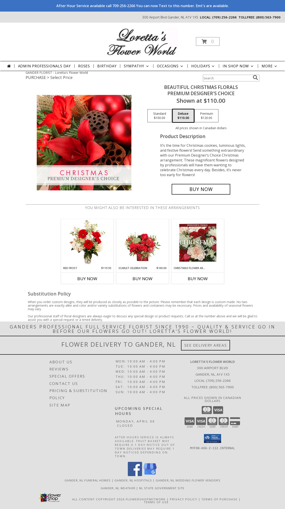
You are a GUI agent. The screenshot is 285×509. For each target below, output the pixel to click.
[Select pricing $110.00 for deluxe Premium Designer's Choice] (183, 115)
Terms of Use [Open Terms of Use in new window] (156, 502)
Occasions (170, 66)
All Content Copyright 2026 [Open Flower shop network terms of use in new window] (98, 499)
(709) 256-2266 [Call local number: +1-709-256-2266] (224, 17)
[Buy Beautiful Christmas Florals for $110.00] (201, 189)
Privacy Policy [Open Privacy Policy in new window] (183, 499)
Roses (84, 66)
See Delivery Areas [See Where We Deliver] (205, 345)
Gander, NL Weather (118, 488)
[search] (255, 77)
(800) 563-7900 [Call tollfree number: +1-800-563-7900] (268, 17)
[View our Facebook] (135, 475)
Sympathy (136, 66)
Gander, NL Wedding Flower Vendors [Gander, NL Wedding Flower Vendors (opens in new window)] (188, 480)
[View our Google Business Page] (150, 475)
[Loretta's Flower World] (142, 40)
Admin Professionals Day (44, 66)
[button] (208, 41)
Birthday (106, 66)
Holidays (203, 66)
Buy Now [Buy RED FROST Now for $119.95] (87, 279)
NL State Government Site (161, 488)
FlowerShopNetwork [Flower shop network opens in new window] (146, 499)
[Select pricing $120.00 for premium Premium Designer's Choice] (206, 115)
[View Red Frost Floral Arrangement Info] (87, 242)
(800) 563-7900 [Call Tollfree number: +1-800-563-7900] (221, 387)
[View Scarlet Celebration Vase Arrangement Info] (142, 242)
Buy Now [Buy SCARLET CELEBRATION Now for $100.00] (142, 279)
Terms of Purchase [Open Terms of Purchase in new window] (220, 499)
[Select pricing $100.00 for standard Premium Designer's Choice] (160, 115)
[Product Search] (227, 78)
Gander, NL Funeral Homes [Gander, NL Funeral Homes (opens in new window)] (88, 480)
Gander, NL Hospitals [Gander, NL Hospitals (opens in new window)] (133, 480)
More (270, 66)
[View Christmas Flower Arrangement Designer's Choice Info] (197, 242)
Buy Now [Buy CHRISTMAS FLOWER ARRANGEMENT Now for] (198, 279)
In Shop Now (238, 66)
